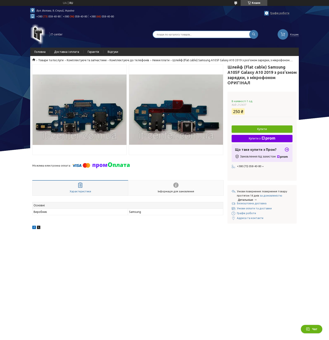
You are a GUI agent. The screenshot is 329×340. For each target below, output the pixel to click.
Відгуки (113, 51)
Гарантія (93, 51)
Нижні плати (161, 60)
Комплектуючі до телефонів (129, 60)
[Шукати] (253, 34)
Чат (311, 329)
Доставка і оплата (66, 51)
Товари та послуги (51, 60)
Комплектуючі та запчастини (87, 60)
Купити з (262, 138)
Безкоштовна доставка (251, 203)
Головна (40, 51)
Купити (262, 129)
